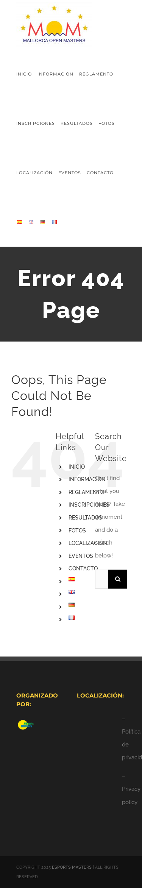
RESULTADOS (85, 518)
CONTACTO (83, 568)
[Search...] (101, 579)
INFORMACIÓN (87, 479)
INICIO (77, 467)
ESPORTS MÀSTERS (72, 867)
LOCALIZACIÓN (88, 543)
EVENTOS (81, 556)
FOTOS (77, 530)
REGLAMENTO (86, 492)
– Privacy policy (131, 789)
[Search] (117, 579)
